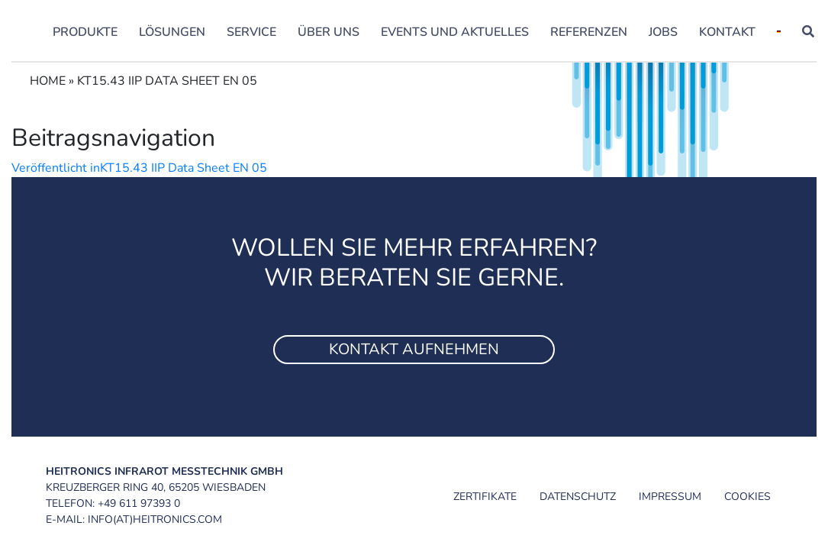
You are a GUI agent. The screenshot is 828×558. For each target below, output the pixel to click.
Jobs (663, 32)
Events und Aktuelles (455, 32)
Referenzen (588, 32)
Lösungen (172, 32)
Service (251, 32)
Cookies (747, 496)
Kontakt (727, 32)
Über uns (328, 32)
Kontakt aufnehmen (414, 349)
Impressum (670, 496)
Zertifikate (485, 496)
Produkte (85, 32)
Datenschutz (578, 496)
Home (48, 81)
